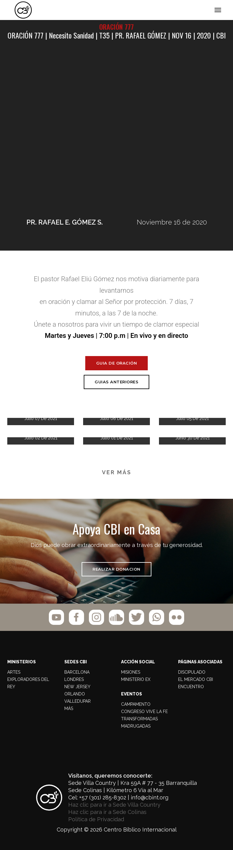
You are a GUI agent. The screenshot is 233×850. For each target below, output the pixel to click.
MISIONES (130, 672)
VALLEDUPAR (77, 701)
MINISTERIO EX (135, 679)
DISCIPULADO (191, 672)
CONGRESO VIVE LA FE (144, 711)
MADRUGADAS (135, 726)
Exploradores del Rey (28, 683)
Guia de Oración (116, 363)
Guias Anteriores (116, 381)
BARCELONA (76, 672)
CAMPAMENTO (135, 704)
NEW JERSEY (77, 686)
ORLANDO (74, 694)
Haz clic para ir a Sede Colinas (107, 812)
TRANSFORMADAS (139, 718)
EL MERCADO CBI (195, 679)
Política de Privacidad (96, 819)
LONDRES (74, 679)
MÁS (68, 708)
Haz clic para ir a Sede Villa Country (114, 805)
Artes (13, 672)
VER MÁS (116, 472)
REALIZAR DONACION (116, 569)
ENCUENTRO (191, 686)
